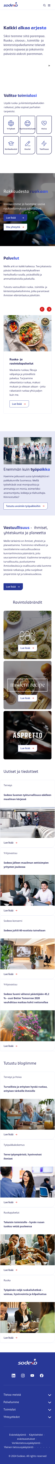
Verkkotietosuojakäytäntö (26, 1443)
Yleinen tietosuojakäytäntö (18, 1447)
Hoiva (44, 128)
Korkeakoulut (11, 149)
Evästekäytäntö (17, 1434)
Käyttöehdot (36, 1434)
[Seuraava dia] (49, 309)
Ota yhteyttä (15, 227)
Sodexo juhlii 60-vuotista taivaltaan (24, 930)
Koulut (27, 149)
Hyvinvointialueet (27, 128)
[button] (11, 125)
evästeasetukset (26, 1438)
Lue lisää (15, 218)
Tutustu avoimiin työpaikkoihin (25, 506)
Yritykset (11, 128)
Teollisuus (44, 149)
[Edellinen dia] (42, 309)
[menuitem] (11, 5)
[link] (27, 364)
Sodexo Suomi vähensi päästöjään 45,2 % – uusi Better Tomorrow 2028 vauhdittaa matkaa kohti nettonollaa (26, 998)
